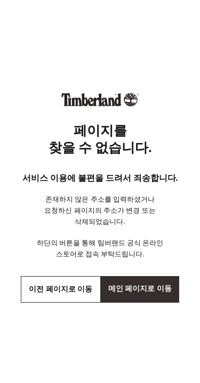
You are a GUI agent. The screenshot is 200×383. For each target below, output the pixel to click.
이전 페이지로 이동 (60, 289)
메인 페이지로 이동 (140, 289)
